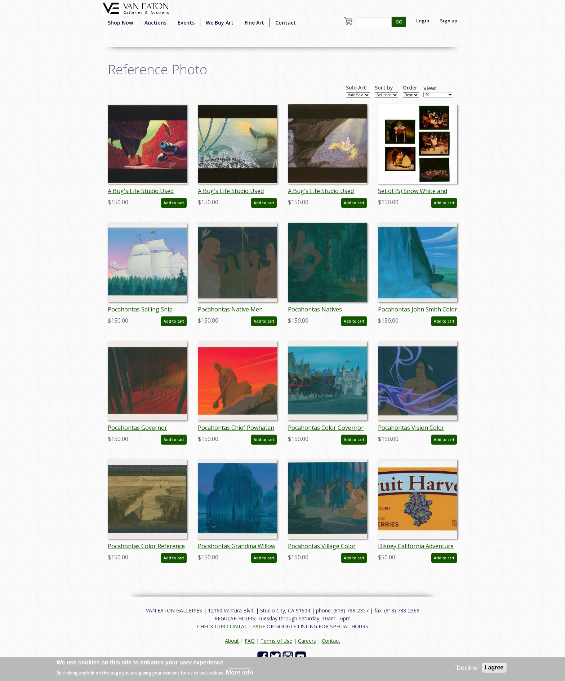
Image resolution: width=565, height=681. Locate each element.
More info (239, 672)
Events (186, 22)
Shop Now (120, 22)
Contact (285, 22)
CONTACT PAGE (246, 626)
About (232, 640)
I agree (494, 667)
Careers (307, 640)
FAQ (250, 640)
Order (410, 87)
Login (422, 20)
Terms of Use (276, 640)
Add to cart (174, 202)
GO (399, 22)
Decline (467, 668)
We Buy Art (219, 22)
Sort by (384, 87)
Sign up (448, 20)
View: (429, 88)
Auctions (155, 22)
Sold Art (356, 87)
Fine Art (254, 22)
